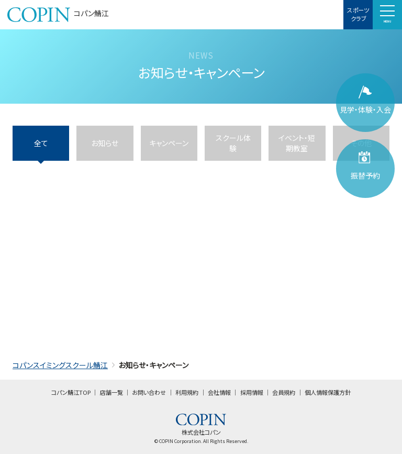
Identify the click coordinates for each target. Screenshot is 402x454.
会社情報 (219, 392)
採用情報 (251, 392)
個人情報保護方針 (328, 392)
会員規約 (283, 392)
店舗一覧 (111, 392)
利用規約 (186, 392)
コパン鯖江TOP (71, 392)
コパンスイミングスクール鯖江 (60, 365)
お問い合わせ (149, 392)
